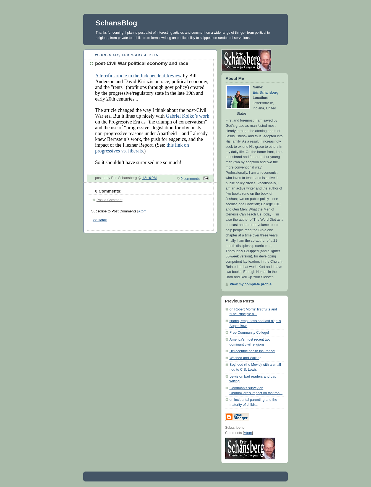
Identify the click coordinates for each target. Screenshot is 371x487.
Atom (142, 211)
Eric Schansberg (265, 92)
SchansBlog (116, 23)
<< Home (100, 220)
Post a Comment (109, 200)
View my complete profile (250, 284)
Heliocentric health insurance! (252, 351)
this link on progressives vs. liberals (142, 148)
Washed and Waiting (245, 358)
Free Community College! (249, 333)
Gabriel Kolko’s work (187, 116)
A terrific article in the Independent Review (138, 75)
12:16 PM (149, 178)
